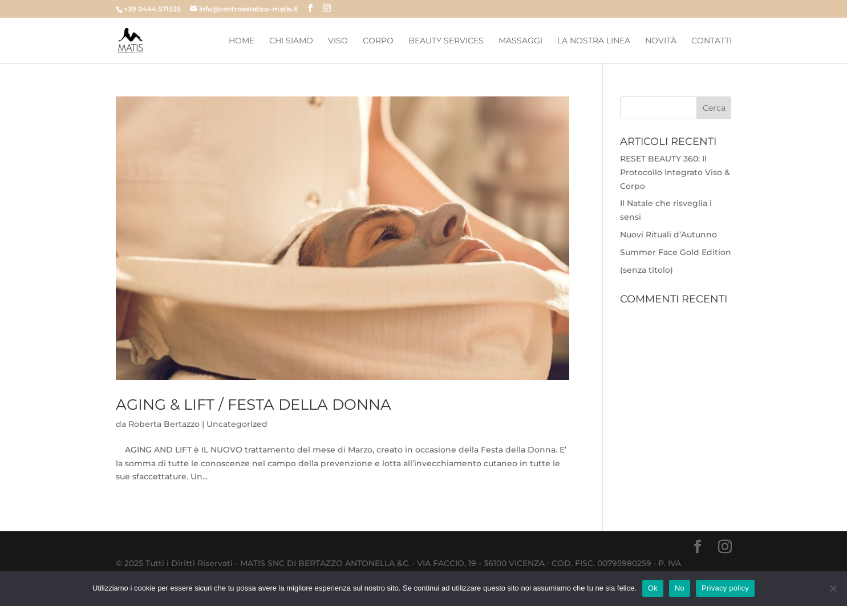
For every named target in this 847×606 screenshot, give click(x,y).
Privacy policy (725, 588)
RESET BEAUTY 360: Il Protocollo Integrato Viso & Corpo (675, 172)
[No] (832, 588)
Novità (660, 41)
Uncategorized (237, 424)
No (679, 588)
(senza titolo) (646, 270)
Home (241, 41)
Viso (338, 41)
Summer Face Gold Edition (675, 252)
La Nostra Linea (593, 41)
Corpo (378, 41)
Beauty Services (446, 41)
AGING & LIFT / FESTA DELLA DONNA (253, 404)
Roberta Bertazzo (164, 424)
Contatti (711, 41)
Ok (653, 588)
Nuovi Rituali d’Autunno (668, 234)
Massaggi (520, 41)
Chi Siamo (291, 41)
